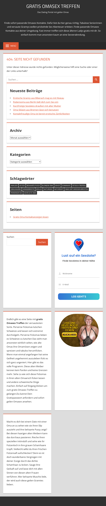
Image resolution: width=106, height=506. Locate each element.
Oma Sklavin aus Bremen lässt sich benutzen (36, 109)
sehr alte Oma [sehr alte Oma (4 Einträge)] (30, 193)
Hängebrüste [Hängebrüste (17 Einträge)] (28, 189)
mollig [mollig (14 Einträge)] (39, 189)
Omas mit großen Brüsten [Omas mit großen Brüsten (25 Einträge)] (76, 189)
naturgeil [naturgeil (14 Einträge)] (48, 189)
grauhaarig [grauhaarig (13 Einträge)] (16, 189)
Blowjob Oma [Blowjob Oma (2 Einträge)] (47, 185)
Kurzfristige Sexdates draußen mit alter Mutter (37, 105)
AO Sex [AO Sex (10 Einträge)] (22, 185)
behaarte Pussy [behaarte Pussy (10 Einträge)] (33, 185)
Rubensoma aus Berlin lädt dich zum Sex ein (35, 101)
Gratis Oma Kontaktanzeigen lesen (31, 216)
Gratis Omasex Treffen (53, 6)
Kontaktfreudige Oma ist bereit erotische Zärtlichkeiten (41, 113)
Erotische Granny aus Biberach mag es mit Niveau (38, 98)
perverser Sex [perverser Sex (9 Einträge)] (16, 193)
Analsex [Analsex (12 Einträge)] (14, 185)
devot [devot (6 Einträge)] (57, 185)
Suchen (10, 236)
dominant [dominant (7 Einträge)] (66, 185)
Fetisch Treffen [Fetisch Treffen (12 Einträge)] (79, 185)
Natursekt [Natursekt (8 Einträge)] (58, 189)
